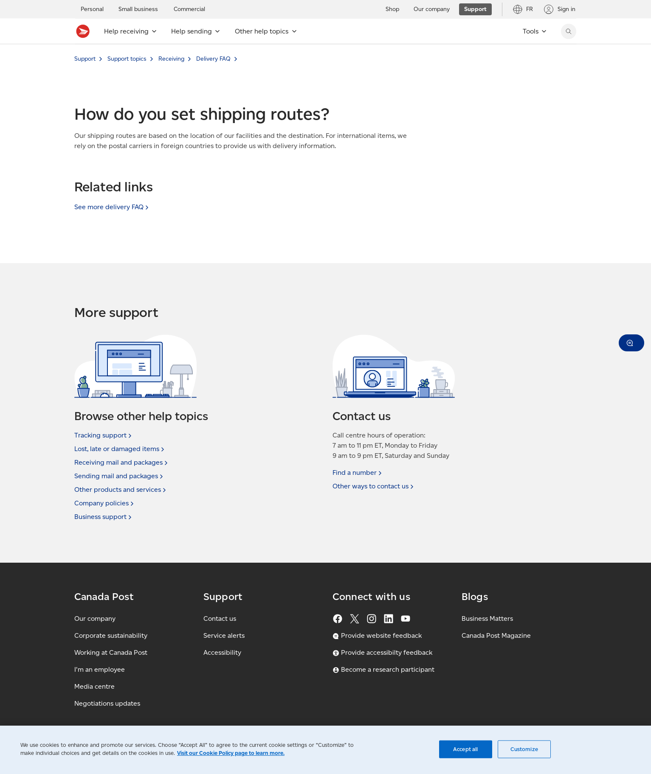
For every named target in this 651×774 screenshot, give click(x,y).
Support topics (127, 58)
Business (103, 517)
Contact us (219, 618)
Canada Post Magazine (496, 635)
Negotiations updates (107, 703)
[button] (631, 342)
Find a (358, 473)
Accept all (465, 749)
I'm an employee (99, 669)
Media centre (94, 686)
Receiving (171, 58)
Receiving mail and (121, 462)
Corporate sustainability (110, 635)
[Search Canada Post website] (568, 31)
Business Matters (487, 618)
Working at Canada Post (110, 652)
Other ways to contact (374, 486)
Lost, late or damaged (120, 449)
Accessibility (222, 652)
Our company (95, 618)
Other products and (121, 490)
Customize (524, 749)
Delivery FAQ (213, 58)
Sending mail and (119, 476)
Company (104, 503)
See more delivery (112, 207)
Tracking (103, 435)
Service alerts (224, 635)
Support (85, 58)
